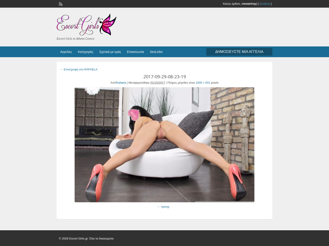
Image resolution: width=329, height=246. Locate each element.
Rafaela (121, 82)
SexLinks (156, 52)
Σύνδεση (265, 3)
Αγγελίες (66, 52)
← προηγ (163, 206)
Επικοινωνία (135, 52)
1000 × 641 (203, 82)
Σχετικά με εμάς (110, 52)
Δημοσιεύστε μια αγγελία (239, 52)
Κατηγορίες (85, 52)
